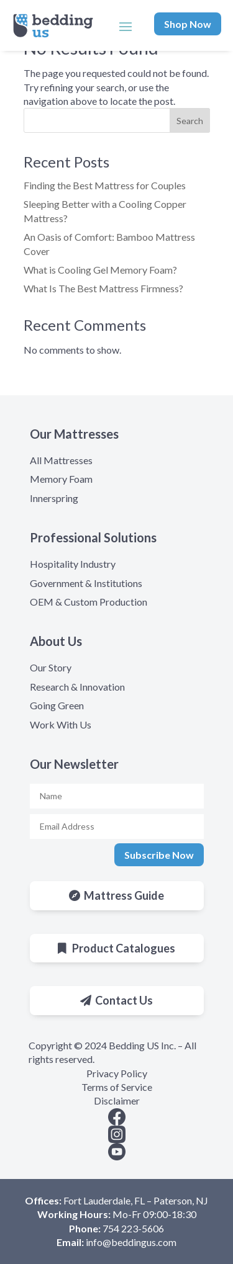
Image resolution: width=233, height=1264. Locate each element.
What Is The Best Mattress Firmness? (103, 288)
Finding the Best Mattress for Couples (105, 185)
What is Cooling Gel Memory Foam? (100, 270)
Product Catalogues (123, 948)
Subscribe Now (159, 855)
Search (189, 120)
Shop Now (187, 24)
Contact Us (124, 1000)
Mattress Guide (124, 895)
